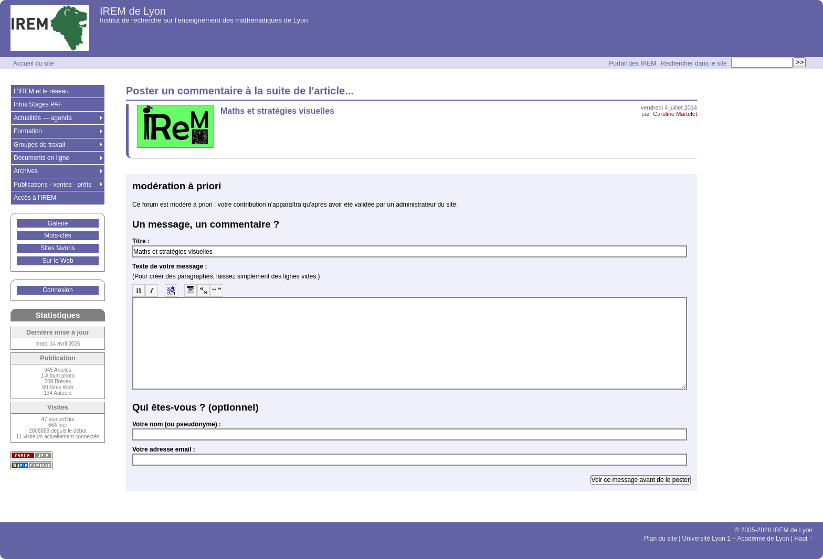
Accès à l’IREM (35, 197)
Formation (28, 131)
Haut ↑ (803, 538)
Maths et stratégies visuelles (277, 110)
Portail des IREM (632, 63)
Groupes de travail (39, 144)
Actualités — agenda (43, 118)
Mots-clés (57, 235)
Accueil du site (33, 63)
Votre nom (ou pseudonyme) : (176, 424)
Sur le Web (57, 260)
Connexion (57, 290)
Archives (26, 171)
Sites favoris (57, 248)
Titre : (141, 241)
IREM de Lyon (133, 11)
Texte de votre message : (169, 266)
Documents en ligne (41, 158)
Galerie (58, 223)
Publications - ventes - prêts (52, 184)
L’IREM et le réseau (41, 91)
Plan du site (660, 538)
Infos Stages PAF (38, 104)
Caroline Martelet (675, 114)
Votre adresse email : (163, 449)
